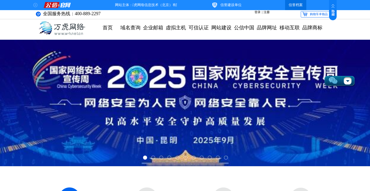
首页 (108, 27)
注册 (267, 12)
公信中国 (244, 27)
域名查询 (130, 27)
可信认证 (199, 27)
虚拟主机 (176, 27)
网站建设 (221, 27)
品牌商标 (312, 27)
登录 (258, 12)
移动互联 (290, 27)
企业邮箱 (153, 27)
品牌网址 (267, 27)
